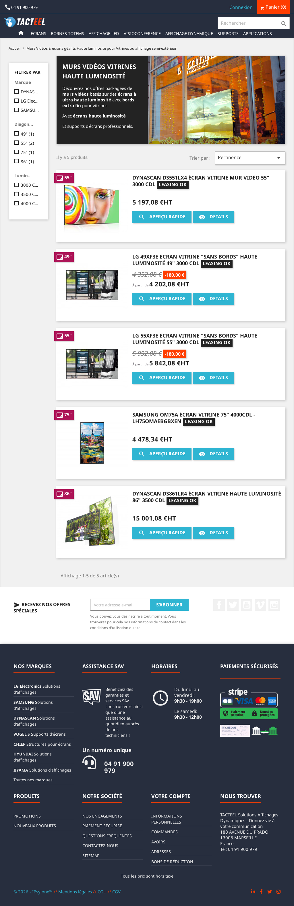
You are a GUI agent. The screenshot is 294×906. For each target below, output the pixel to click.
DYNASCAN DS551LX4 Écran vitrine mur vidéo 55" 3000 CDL (200, 181)
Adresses (161, 851)
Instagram (274, 605)
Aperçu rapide (161, 217)
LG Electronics (30, 101)
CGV (116, 892)
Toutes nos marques (33, 779)
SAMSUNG (30, 110)
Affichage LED (104, 33)
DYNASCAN (30, 92)
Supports (228, 33)
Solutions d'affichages (42, 770)
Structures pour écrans (42, 744)
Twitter (233, 605)
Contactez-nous (100, 845)
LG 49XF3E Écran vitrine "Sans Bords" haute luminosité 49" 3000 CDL (194, 260)
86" (27, 161)
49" (27, 134)
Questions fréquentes (107, 835)
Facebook (219, 605)
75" (27, 152)
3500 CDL (30, 194)
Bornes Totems (67, 33)
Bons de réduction (172, 861)
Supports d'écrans (39, 734)
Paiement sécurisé (102, 825)
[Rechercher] (254, 23)
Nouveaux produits (34, 825)
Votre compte (170, 796)
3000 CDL (30, 185)
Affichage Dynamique (189, 33)
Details (213, 217)
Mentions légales (75, 892)
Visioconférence (142, 33)
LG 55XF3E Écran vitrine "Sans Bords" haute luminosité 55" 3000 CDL (194, 339)
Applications (257, 33)
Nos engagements (102, 816)
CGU (103, 892)
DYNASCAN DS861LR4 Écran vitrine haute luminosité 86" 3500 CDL (206, 497)
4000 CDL (30, 203)
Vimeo (260, 605)
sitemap (90, 855)
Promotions (27, 816)
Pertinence (250, 157)
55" (27, 143)
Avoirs (158, 842)
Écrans (38, 33)
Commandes (164, 831)
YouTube (246, 605)
